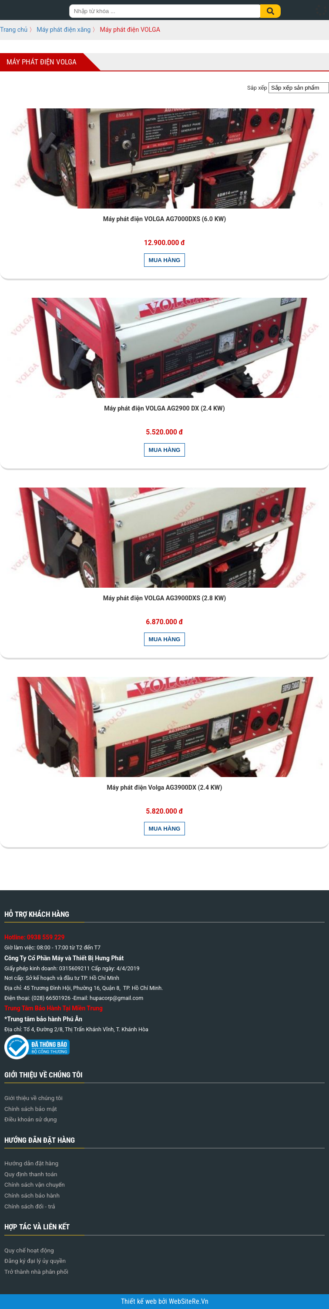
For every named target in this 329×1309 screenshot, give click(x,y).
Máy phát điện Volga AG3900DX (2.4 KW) (164, 787)
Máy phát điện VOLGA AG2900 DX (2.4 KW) (164, 408)
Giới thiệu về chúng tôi (33, 1097)
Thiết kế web (139, 1302)
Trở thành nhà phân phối (36, 1271)
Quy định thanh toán (30, 1174)
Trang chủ (13, 29)
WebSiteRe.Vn (188, 1302)
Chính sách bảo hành (32, 1195)
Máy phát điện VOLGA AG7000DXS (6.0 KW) (164, 218)
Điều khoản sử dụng (30, 1119)
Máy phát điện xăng (64, 29)
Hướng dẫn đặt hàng (31, 1163)
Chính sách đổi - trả (29, 1206)
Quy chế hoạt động (29, 1250)
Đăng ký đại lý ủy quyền (35, 1260)
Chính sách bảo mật (30, 1108)
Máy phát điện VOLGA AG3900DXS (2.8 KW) (164, 598)
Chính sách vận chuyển (34, 1184)
